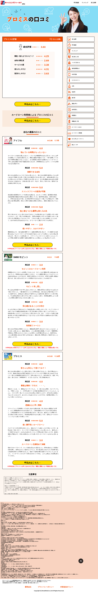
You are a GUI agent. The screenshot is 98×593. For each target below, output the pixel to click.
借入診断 (72, 39)
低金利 (71, 92)
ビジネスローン (74, 80)
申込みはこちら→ (32, 104)
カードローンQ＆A (74, 127)
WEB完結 (72, 74)
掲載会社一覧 (73, 121)
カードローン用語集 (75, 133)
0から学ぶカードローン (76, 139)
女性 (71, 86)
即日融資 (72, 45)
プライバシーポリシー (46, 587)
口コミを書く (55, 39)
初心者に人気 (73, 57)
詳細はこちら (3, 520)
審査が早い (72, 104)
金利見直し (72, 110)
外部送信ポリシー (66, 587)
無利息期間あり (74, 68)
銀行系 (71, 98)
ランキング (72, 51)
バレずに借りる (74, 63)
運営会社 (28, 587)
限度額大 (72, 115)
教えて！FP (73, 145)
